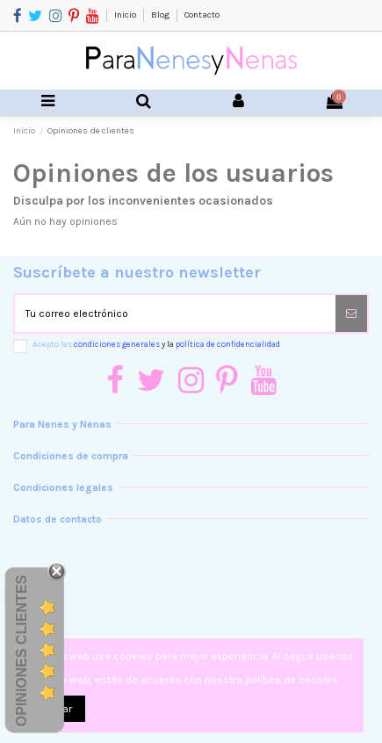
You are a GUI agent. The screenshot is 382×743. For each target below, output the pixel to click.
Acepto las (156, 344)
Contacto (202, 15)
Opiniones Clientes (21, 649)
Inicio (126, 15)
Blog (161, 15)
